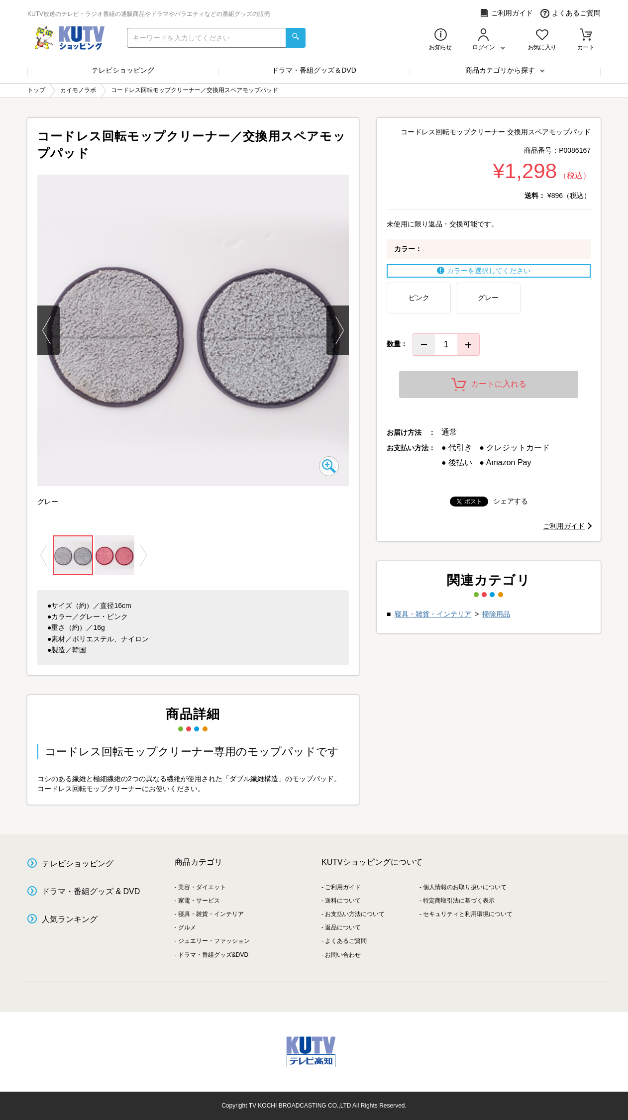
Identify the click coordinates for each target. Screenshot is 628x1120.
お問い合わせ (343, 954)
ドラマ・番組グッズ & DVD (91, 891)
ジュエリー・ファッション (214, 940)
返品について (343, 927)
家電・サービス (199, 900)
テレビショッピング (123, 70)
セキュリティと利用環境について (468, 914)
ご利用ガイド (506, 13)
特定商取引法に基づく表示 (459, 900)
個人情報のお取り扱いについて (465, 887)
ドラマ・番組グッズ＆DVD (314, 70)
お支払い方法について (355, 914)
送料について (343, 900)
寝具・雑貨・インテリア (433, 614)
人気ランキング (70, 919)
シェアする (510, 501)
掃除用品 (496, 614)
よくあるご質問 (570, 13)
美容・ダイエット (202, 887)
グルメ (187, 927)
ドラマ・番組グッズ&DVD (213, 954)
